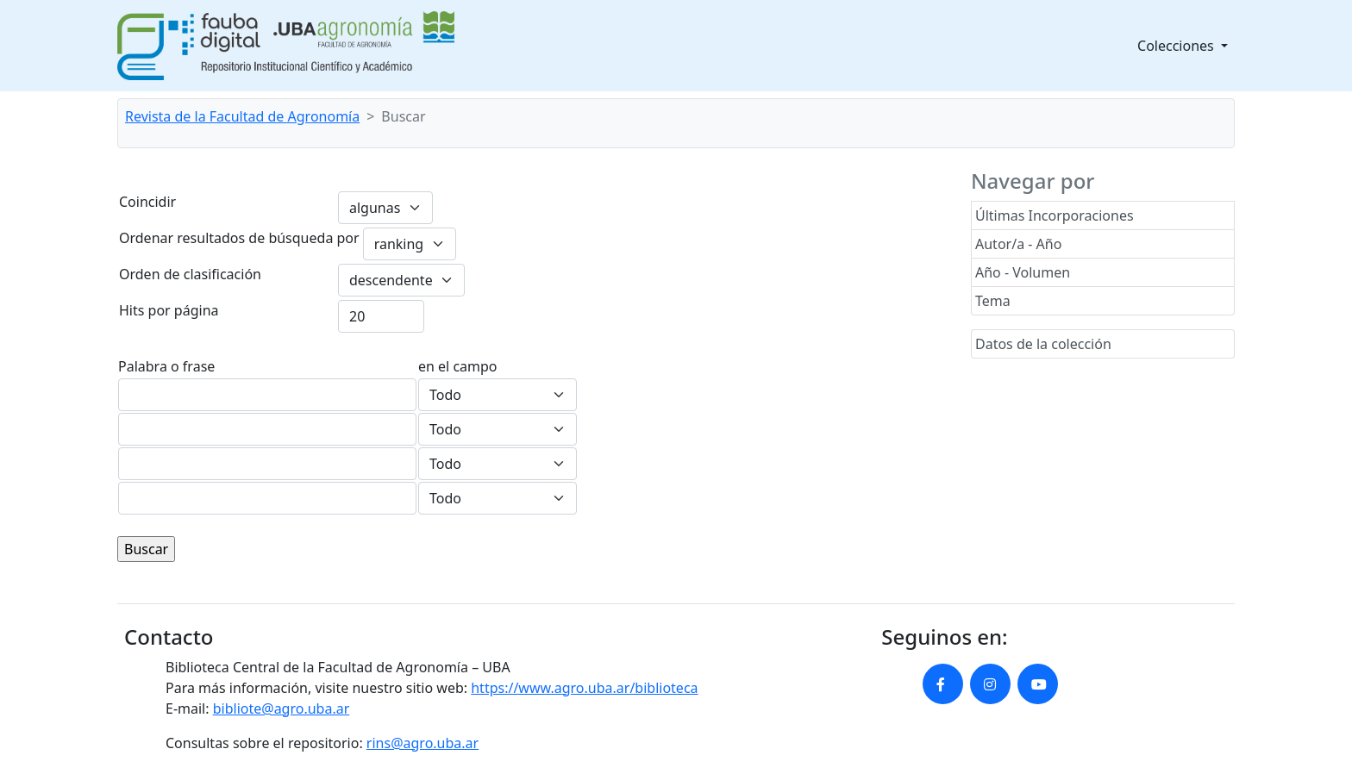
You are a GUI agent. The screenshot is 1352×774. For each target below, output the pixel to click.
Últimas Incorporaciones (1054, 215)
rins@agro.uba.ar (422, 742)
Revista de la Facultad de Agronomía (242, 116)
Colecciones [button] (1177, 45)
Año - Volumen (1022, 272)
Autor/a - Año (1018, 243)
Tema (993, 300)
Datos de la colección (1043, 343)
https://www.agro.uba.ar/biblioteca (584, 687)
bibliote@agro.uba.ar (281, 708)
